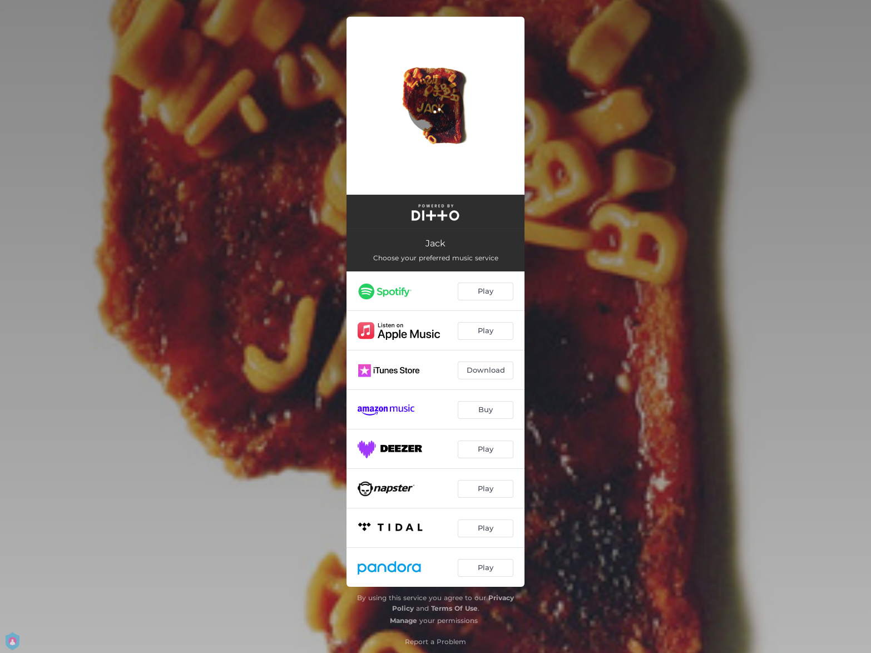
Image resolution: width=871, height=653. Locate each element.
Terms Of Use (454, 608)
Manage (403, 620)
